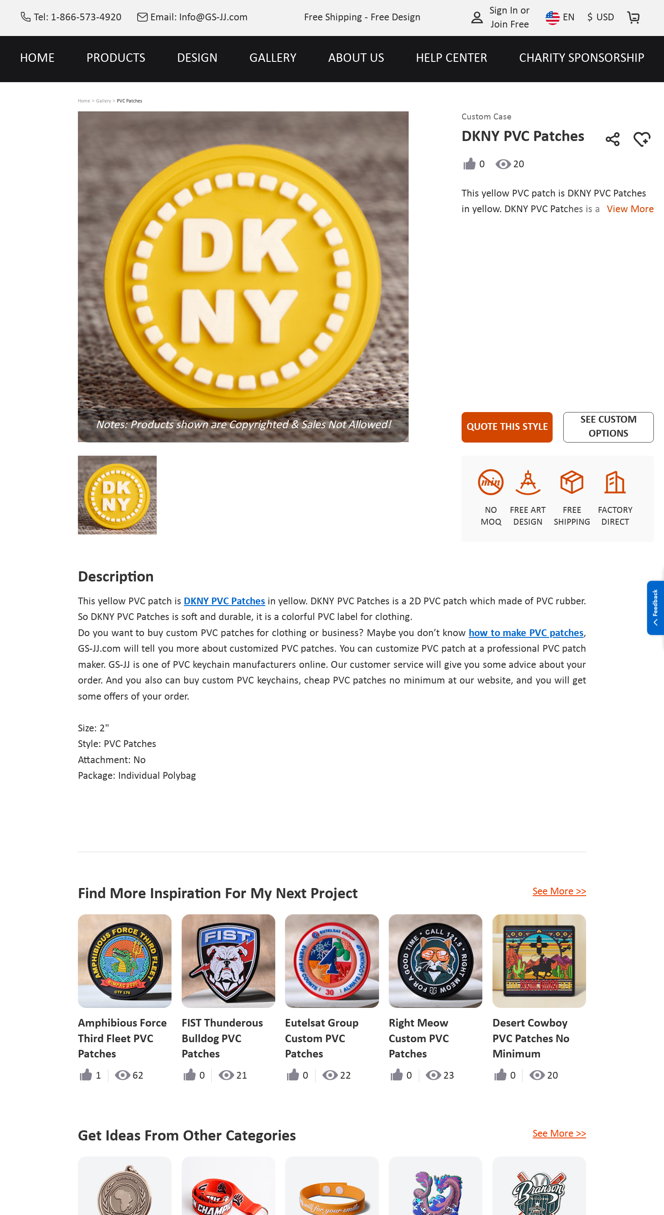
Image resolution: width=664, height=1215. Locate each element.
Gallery (103, 101)
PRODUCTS (115, 58)
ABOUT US (356, 58)
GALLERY (272, 58)
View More (628, 209)
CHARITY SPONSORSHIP (582, 58)
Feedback (655, 608)
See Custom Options (609, 427)
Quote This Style (507, 427)
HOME (37, 58)
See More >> (559, 891)
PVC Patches (129, 101)
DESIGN (197, 58)
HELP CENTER (451, 58)
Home (84, 101)
